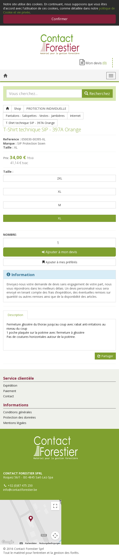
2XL (59, 178)
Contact (8, 396)
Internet (75, 116)
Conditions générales (17, 412)
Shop (17, 109)
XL (59, 192)
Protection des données (19, 417)
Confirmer (60, 19)
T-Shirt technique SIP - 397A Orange (30, 123)
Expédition (10, 385)
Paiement (9, 391)
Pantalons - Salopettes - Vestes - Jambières (35, 116)
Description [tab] (15, 315)
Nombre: (10, 235)
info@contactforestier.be (20, 490)
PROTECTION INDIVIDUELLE (46, 109)
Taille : (8, 172)
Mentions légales (14, 423)
